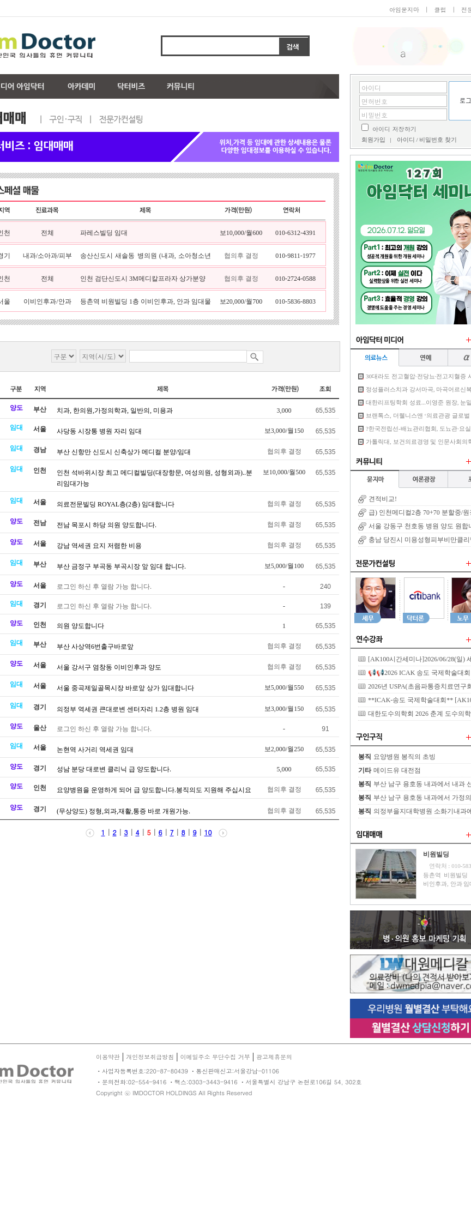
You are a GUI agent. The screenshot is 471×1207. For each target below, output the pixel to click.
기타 (364, 770)
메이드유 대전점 (397, 770)
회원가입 (373, 139)
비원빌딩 (436, 854)
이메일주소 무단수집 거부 (215, 1057)
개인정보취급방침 (150, 1057)
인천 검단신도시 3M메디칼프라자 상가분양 (143, 278)
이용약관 (108, 1057)
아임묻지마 (404, 9)
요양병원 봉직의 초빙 (404, 757)
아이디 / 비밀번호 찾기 (427, 139)
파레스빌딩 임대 (104, 233)
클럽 (440, 9)
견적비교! (383, 499)
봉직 (364, 757)
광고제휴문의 (274, 1057)
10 (208, 832)
